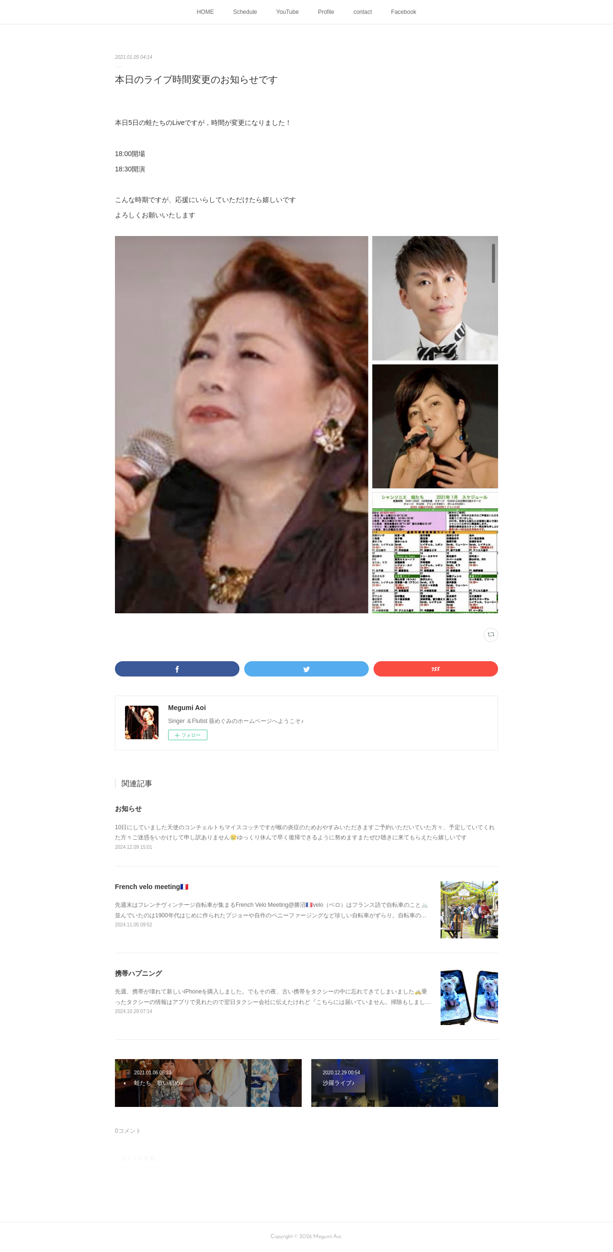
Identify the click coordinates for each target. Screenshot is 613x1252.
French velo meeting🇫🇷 (151, 887)
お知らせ (128, 808)
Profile (326, 12)
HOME (205, 12)
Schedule (245, 12)
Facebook (404, 12)
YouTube (287, 12)
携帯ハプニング (138, 973)
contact (362, 12)
